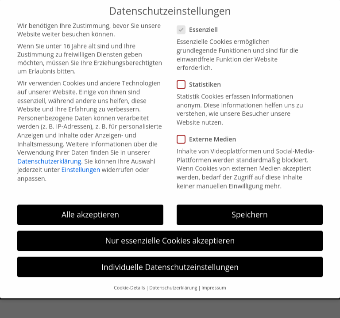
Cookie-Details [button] (129, 281)
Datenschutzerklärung (49, 155)
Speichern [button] (249, 208)
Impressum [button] (213, 281)
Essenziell (201, 23)
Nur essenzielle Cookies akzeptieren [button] (170, 234)
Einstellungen (81, 163)
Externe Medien (210, 133)
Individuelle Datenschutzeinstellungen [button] (170, 260)
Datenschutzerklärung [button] (173, 281)
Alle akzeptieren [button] (90, 208)
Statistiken (202, 78)
